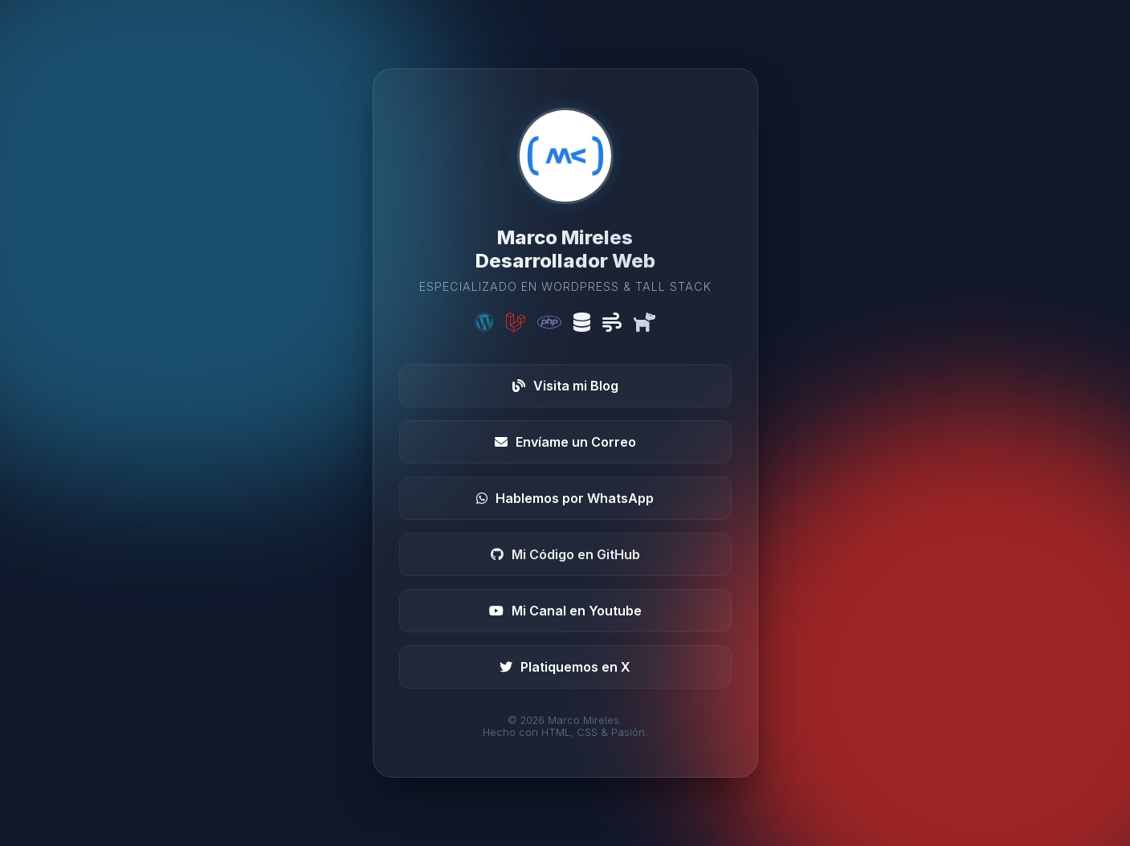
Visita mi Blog (565, 386)
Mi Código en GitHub (565, 554)
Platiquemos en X (565, 667)
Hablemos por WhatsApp (565, 498)
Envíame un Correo (565, 442)
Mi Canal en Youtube (565, 611)
